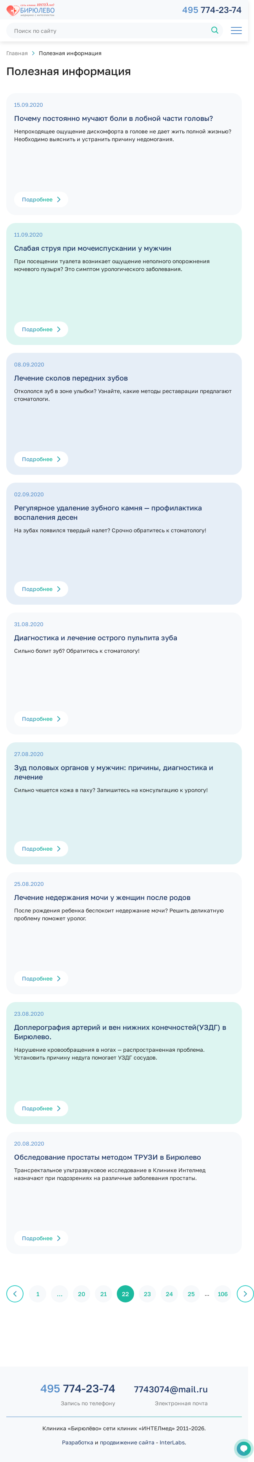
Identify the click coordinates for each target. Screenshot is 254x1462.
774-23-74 (212, 9)
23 (147, 1293)
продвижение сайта (127, 1442)
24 (169, 1293)
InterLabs (172, 1442)
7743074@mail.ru (171, 1389)
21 (103, 1293)
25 (191, 1293)
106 (223, 1293)
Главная (17, 53)
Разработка (77, 1442)
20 (81, 1293)
